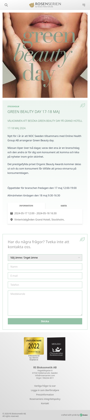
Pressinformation (45, 394)
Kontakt (45, 403)
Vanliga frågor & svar (45, 385)
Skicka (45, 321)
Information (26, 205)
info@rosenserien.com (45, 375)
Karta (64, 205)
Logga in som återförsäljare (45, 390)
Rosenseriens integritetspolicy (45, 398)
